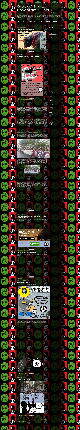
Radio (21, 278)
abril (52, 100)
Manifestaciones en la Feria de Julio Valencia (28, 56)
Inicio (28, 419)
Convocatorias (26, 99)
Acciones (21, 212)
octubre (52, 93)
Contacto (40, 21)
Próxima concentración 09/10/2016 (25, 29)
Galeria (51, 121)
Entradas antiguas (43, 419)
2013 (51, 107)
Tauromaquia (31, 99)
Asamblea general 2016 (22, 282)
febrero (52, 101)
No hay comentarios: (24, 51)
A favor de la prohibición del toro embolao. (27, 103)
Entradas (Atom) (23, 421)
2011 (51, 109)
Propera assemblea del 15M (23, 379)
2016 (51, 92)
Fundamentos (29, 21)
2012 (51, 108)
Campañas (55, 21)
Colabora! (51, 123)
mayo (52, 99)
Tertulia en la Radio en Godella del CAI (26, 252)
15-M (35, 21)
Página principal (21, 21)
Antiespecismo (25, 212)
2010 (51, 111)
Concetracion (22, 99)
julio (52, 96)
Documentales (47, 21)
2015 (51, 104)
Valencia (33, 212)
